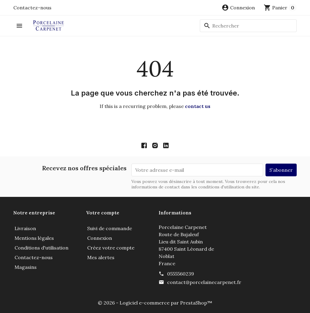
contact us (197, 106)
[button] (238, 7)
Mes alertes (100, 257)
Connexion (99, 238)
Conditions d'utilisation (41, 248)
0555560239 (180, 274)
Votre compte (102, 213)
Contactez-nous (32, 8)
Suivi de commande (109, 228)
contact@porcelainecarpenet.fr (204, 282)
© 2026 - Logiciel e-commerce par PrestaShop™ (155, 303)
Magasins (26, 267)
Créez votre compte (110, 248)
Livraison (25, 228)
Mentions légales (34, 238)
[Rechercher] (248, 25)
